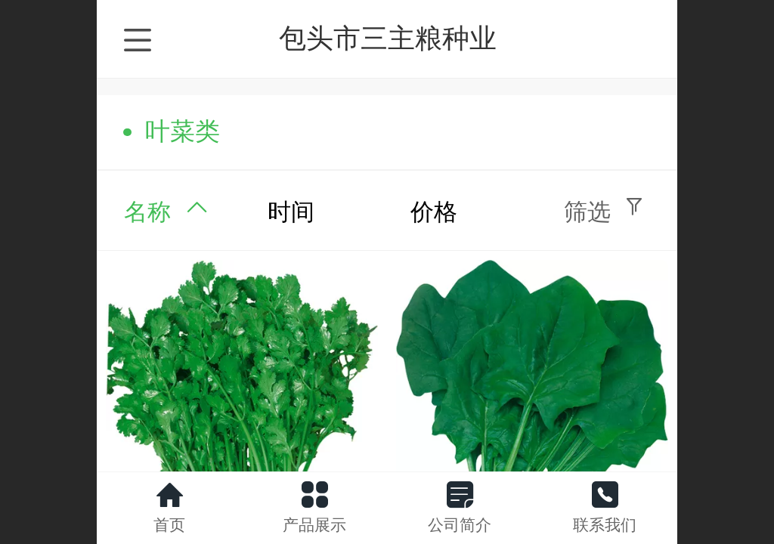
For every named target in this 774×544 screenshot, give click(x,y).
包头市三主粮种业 (388, 38)
